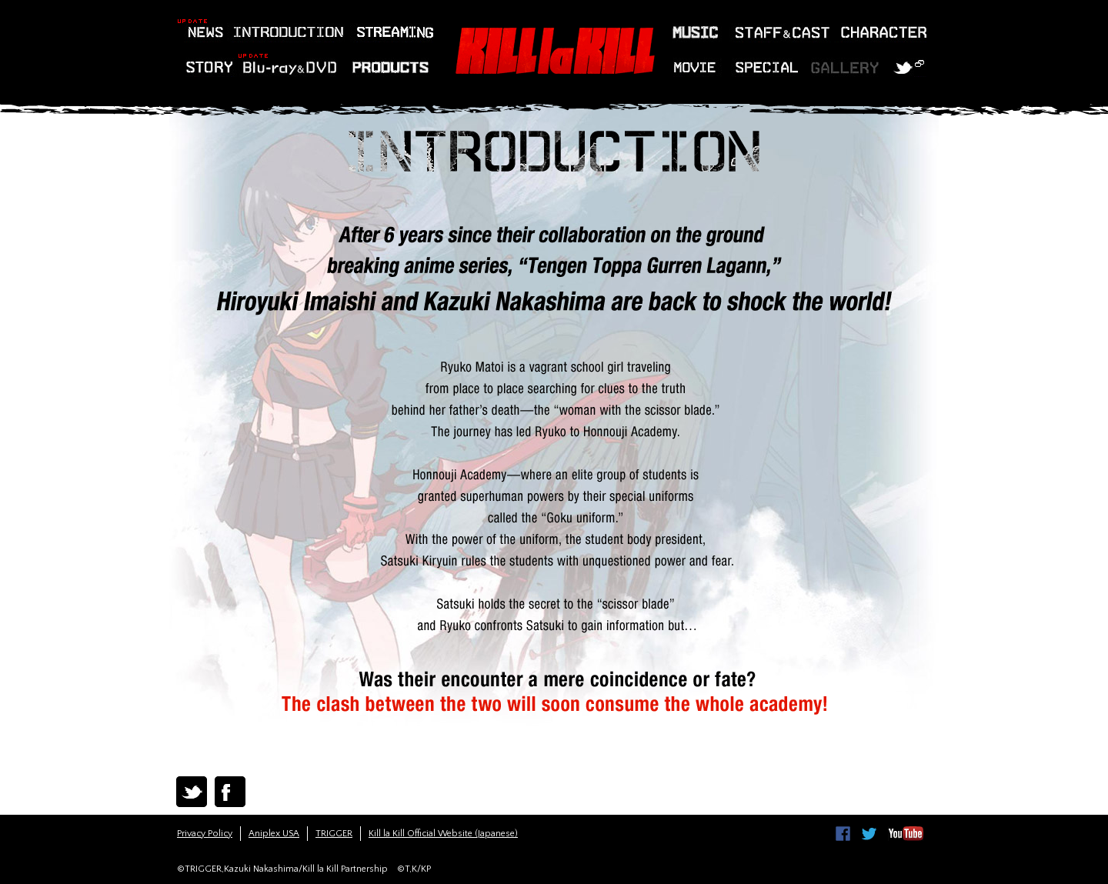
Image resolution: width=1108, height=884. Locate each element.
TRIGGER (333, 834)
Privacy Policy (204, 834)
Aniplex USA (274, 834)
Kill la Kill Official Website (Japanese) (443, 834)
